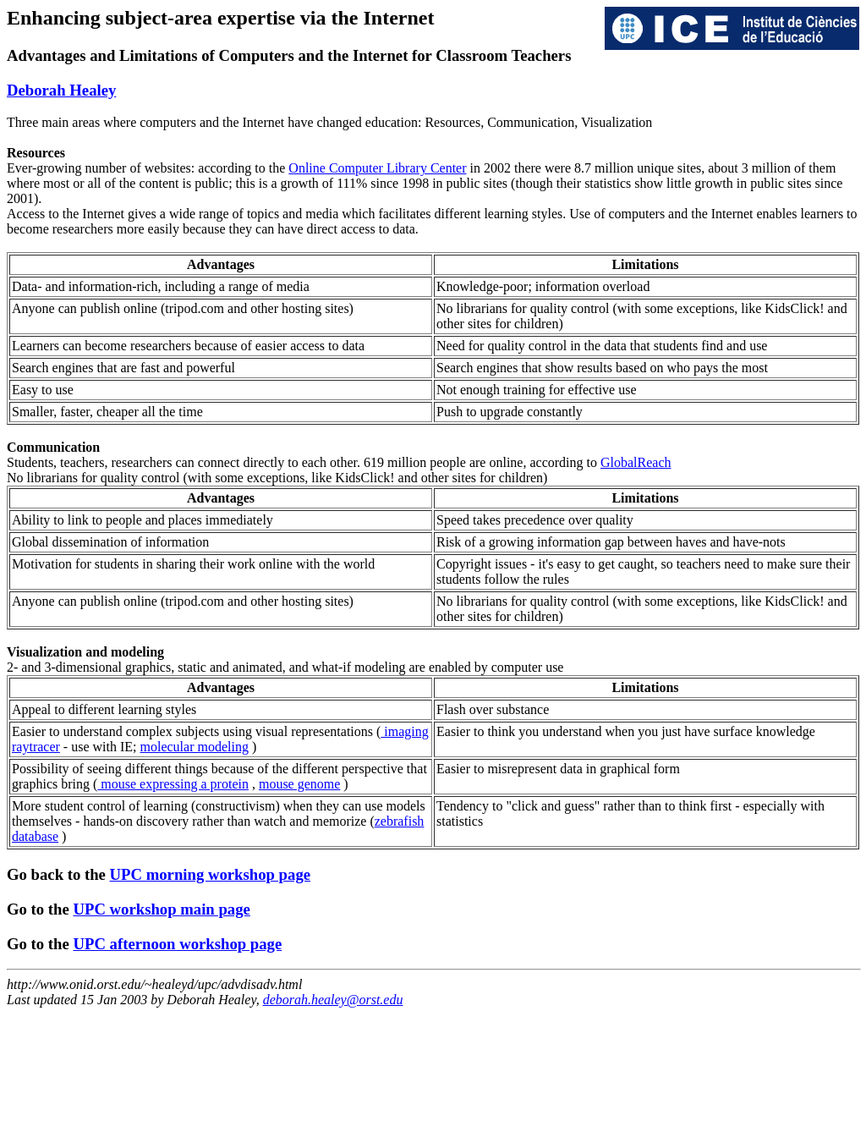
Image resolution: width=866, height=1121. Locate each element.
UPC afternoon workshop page (177, 944)
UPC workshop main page (161, 909)
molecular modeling (194, 746)
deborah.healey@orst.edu (333, 999)
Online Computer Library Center (377, 168)
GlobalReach (635, 462)
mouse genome (299, 784)
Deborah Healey (61, 90)
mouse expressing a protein (173, 784)
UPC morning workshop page (210, 874)
